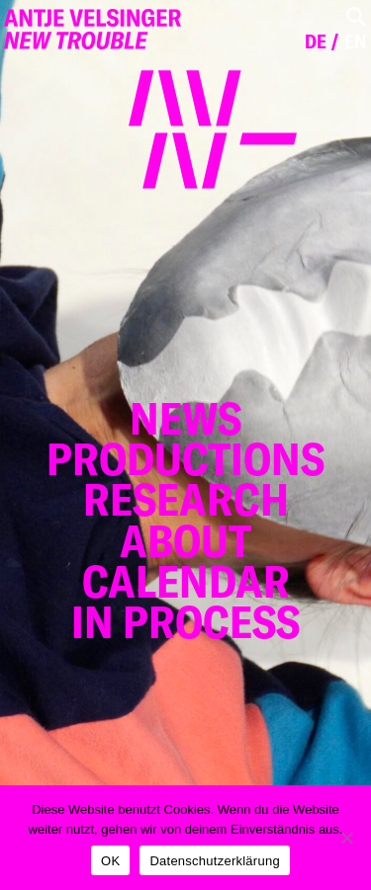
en (355, 41)
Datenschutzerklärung (214, 860)
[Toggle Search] (355, 16)
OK (110, 860)
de (315, 41)
